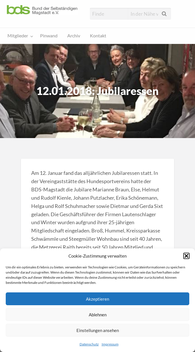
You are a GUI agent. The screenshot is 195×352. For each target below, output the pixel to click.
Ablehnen (98, 314)
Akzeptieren (97, 299)
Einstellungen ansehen (97, 330)
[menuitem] (19, 36)
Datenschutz (89, 344)
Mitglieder (17, 35)
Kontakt (98, 35)
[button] (186, 256)
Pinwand (49, 35)
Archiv (73, 35)
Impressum (110, 344)
